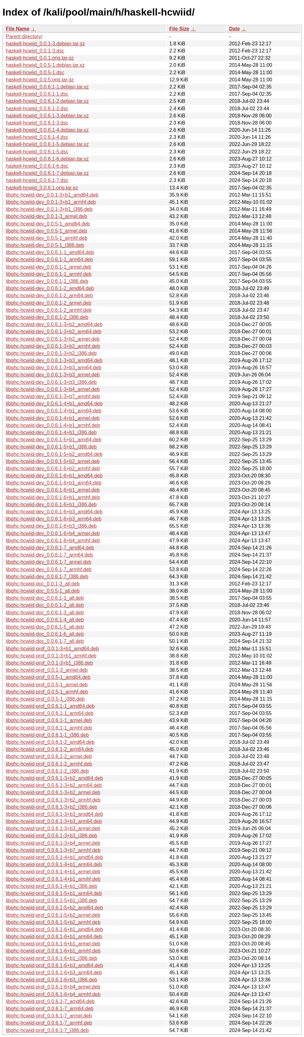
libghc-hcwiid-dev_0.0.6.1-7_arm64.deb (49, 554)
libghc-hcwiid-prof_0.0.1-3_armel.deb (47, 670)
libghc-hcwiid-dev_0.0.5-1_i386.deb (45, 245)
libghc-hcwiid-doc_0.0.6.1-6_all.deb (45, 634)
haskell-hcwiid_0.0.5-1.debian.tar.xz (45, 65)
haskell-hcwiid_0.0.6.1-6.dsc (37, 166)
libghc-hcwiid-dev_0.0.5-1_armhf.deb (46, 238)
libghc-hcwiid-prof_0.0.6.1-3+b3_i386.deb (51, 835)
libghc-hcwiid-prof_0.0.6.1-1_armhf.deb (49, 727)
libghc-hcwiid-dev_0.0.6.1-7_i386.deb (47, 576)
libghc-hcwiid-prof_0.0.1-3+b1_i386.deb (49, 663)
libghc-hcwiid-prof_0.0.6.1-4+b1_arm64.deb (54, 864)
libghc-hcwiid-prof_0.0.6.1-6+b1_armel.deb (53, 943)
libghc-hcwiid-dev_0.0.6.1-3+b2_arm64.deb (53, 331)
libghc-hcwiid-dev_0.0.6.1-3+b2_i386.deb (51, 353)
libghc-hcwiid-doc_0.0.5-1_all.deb (42, 591)
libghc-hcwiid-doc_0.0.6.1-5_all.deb (45, 627)
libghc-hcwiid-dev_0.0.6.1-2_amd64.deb (50, 288)
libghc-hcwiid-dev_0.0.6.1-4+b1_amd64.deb (54, 403)
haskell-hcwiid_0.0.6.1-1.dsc (37, 94)
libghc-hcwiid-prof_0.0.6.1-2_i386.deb (47, 771)
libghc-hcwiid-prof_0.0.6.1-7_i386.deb (47, 1030)
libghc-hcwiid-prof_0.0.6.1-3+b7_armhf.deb (53, 850)
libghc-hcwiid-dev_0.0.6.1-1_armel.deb (48, 267)
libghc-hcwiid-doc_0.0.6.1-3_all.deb (45, 612)
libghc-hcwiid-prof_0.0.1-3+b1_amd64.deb (52, 648)
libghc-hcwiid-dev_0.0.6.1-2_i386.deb (47, 317)
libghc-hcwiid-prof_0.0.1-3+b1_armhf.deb (51, 655)
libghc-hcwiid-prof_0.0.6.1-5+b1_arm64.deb (54, 893)
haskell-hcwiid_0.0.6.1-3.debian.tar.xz (47, 115)
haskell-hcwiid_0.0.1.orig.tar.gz (40, 58)
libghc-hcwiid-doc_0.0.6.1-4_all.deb (45, 619)
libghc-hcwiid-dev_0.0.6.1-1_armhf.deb (49, 274)
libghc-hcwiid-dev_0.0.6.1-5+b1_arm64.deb (53, 439)
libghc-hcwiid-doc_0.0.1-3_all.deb (42, 583)
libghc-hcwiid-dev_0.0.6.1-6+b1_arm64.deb (53, 482)
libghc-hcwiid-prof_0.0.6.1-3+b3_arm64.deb (54, 821)
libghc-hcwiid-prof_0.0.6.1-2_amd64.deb (50, 742)
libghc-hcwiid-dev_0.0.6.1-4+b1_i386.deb (51, 432)
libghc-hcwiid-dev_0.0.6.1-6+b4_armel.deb (53, 533)
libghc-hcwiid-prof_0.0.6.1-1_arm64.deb (49, 713)
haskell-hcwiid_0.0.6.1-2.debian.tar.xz (47, 101)
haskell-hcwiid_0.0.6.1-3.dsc (37, 122)
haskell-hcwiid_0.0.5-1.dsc (35, 72)
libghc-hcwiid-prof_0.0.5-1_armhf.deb (47, 691)
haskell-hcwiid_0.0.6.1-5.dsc (37, 151)
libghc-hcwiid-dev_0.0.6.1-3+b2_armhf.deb (53, 346)
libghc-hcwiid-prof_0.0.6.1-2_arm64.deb (49, 749)
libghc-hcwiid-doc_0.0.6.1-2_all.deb (45, 605)
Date (234, 28)
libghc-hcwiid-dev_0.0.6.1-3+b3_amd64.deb (54, 360)
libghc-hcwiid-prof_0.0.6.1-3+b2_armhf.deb (53, 800)
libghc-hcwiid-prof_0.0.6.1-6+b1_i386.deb (51, 958)
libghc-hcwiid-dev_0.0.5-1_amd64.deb (48, 223)
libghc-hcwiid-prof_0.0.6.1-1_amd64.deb (50, 706)
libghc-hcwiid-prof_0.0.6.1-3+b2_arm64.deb (54, 785)
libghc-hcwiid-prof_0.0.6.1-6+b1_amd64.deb (54, 929)
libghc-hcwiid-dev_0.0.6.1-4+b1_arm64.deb (53, 410)
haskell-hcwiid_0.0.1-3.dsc (35, 50)
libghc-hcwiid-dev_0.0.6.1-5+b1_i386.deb (51, 446)
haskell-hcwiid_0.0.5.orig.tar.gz (40, 79)
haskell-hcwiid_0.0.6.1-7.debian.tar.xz (47, 173)
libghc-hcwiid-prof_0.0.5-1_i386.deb (45, 699)
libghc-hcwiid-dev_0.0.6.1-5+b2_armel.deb (53, 461)
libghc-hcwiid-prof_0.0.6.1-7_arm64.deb (49, 1008)
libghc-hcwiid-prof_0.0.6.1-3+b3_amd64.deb (54, 814)
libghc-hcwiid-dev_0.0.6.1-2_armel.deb (48, 303)
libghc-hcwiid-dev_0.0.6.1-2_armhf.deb (49, 310)
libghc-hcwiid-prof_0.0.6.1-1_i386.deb (47, 735)
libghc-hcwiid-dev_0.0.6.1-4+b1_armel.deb (53, 418)
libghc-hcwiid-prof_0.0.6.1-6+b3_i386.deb (51, 979)
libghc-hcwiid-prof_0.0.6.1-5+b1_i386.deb (51, 900)
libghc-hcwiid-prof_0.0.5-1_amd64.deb (48, 677)
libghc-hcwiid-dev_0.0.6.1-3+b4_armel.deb (53, 389)
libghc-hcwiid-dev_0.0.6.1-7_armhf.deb (49, 569)
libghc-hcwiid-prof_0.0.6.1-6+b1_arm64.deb (54, 936)
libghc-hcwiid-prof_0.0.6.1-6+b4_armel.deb (53, 986)
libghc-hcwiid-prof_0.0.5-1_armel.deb (47, 684)
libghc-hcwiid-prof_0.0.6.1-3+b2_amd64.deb (54, 778)
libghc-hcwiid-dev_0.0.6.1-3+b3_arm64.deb (53, 367)
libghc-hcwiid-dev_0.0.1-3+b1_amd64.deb (52, 195)
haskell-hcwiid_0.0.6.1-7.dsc (37, 180)
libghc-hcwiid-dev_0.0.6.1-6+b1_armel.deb (53, 490)
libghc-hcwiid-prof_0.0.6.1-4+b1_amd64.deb (54, 857)
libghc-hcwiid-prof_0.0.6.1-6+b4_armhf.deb (53, 994)
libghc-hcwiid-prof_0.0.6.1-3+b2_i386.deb (51, 807)
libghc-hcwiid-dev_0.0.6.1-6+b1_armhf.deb (53, 497)
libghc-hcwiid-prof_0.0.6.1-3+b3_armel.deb (53, 828)
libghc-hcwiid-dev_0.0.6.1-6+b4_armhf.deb (53, 540)
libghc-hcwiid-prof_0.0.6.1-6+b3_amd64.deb (54, 965)
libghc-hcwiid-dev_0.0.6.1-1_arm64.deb (49, 259)
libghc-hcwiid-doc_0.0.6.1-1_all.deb (45, 598)
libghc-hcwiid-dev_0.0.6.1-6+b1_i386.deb (51, 504)
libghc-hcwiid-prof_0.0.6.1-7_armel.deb (49, 1015)
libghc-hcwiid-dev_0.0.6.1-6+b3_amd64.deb (54, 511)
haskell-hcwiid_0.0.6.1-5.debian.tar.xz (47, 144)
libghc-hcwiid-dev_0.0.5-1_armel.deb (46, 231)
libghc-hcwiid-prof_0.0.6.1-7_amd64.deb (50, 1001)
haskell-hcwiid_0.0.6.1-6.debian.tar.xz (47, 158)
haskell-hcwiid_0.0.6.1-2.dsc (37, 108)
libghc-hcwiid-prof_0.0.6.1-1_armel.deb (49, 720)
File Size (179, 28)
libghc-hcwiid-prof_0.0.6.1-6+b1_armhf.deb (53, 950)
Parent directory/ (24, 36)
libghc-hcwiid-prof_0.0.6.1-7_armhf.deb (49, 1023)
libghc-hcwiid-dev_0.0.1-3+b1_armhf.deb (51, 202)
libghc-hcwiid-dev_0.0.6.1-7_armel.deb (48, 562)
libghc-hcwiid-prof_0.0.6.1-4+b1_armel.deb (53, 871)
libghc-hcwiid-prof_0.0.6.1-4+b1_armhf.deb (53, 879)
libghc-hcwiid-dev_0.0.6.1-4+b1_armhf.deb (53, 425)
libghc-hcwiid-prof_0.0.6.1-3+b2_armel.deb (53, 792)
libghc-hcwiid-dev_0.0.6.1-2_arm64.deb (49, 295)
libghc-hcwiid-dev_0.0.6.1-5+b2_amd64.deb (54, 454)
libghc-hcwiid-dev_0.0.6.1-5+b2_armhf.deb (53, 468)
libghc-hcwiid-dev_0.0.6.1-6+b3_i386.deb (51, 526)
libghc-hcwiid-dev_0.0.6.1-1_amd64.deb (50, 252)
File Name (17, 28)
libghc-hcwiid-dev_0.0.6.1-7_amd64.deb (50, 547)
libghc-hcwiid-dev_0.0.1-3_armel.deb (46, 216)
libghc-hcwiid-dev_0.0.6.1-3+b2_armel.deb (53, 339)
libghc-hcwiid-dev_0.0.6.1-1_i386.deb (47, 281)
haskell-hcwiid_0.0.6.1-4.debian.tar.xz (47, 130)
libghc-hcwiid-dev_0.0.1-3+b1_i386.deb (49, 209)
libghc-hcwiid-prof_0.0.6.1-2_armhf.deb (49, 763)
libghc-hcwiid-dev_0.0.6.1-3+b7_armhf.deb (53, 396)
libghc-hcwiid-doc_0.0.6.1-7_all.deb (45, 641)
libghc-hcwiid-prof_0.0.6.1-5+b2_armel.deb (53, 915)
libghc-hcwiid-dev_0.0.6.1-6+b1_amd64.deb (54, 475)
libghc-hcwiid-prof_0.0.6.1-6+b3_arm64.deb (54, 972)
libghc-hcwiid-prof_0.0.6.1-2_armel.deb (49, 756)
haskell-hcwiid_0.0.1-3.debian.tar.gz (45, 43)
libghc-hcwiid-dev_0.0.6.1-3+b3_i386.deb (51, 382)
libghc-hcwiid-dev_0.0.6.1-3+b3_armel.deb (53, 374)
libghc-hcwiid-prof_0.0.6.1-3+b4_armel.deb (53, 843)
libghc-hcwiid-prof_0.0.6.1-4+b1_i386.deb (51, 886)
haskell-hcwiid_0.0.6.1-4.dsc (37, 137)
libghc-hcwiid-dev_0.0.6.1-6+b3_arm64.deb (53, 518)
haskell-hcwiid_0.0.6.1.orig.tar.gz (42, 187)
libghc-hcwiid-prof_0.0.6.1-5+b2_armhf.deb (53, 922)
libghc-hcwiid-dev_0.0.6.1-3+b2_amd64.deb (54, 324)
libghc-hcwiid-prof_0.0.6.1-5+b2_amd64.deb (54, 907)
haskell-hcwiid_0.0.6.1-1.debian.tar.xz (47, 86)
